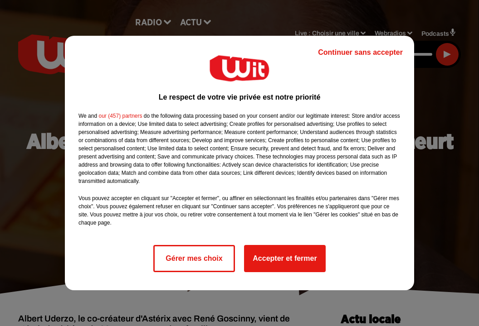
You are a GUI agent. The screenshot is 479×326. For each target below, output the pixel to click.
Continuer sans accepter (360, 52)
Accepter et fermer (285, 258)
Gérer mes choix (194, 258)
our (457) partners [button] (120, 116)
